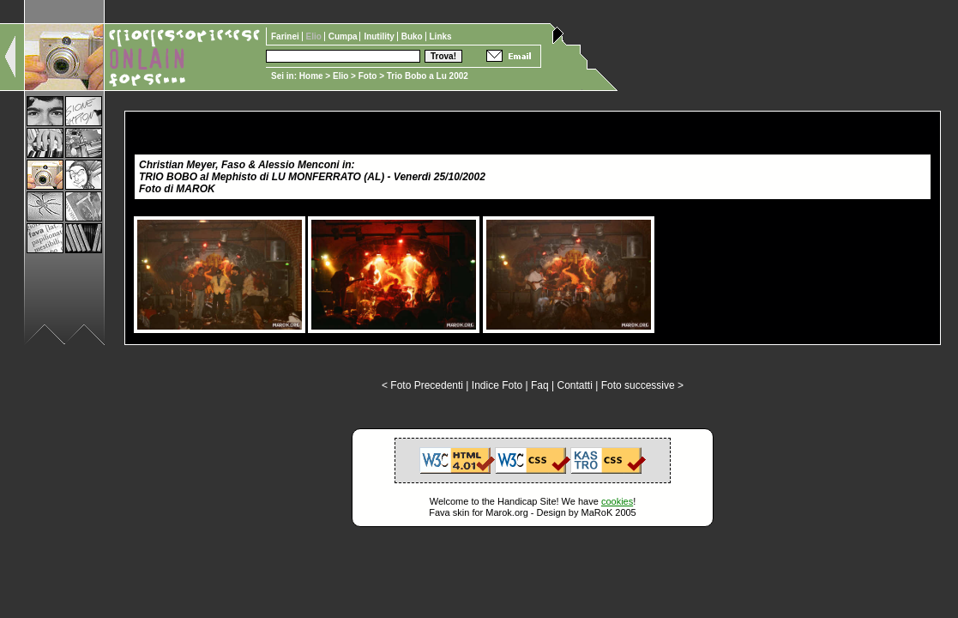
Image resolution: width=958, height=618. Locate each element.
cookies (617, 501)
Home (311, 76)
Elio (340, 76)
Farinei (286, 36)
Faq (540, 385)
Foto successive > (642, 385)
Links (441, 36)
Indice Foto (497, 385)
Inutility (380, 36)
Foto (367, 76)
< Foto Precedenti (422, 385)
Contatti (574, 385)
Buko (413, 36)
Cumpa (344, 36)
